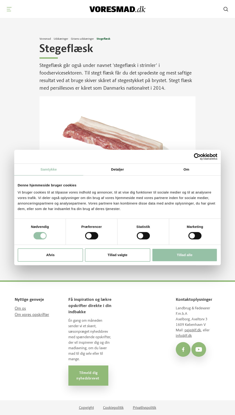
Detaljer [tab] (117, 169)
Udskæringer (61, 38)
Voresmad (45, 38)
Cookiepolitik (113, 407)
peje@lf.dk (193, 330)
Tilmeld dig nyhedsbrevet (88, 375)
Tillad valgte (117, 255)
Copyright (86, 407)
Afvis (50, 255)
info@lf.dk (184, 335)
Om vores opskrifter (32, 314)
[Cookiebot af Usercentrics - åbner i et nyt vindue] (197, 156)
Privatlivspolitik (144, 407)
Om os (20, 308)
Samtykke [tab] (49, 169)
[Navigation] (9, 9)
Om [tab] (186, 169)
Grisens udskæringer (82, 38)
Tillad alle (184, 255)
